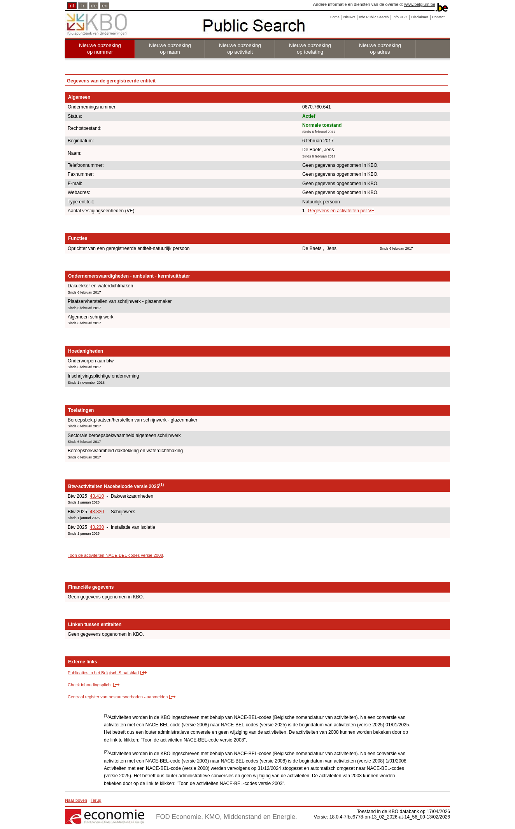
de (94, 6)
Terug (96, 800)
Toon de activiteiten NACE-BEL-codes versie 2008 (115, 555)
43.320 (97, 511)
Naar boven (76, 800)
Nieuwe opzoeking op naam (170, 48)
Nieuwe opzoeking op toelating (310, 48)
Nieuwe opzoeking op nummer (100, 48)
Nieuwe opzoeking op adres (380, 48)
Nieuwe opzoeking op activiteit (240, 48)
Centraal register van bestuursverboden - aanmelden (118, 696)
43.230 (97, 527)
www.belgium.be (419, 4)
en (105, 6)
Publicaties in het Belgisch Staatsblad (103, 672)
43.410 (97, 496)
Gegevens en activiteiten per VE (341, 210)
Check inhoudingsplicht (90, 684)
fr (82, 6)
